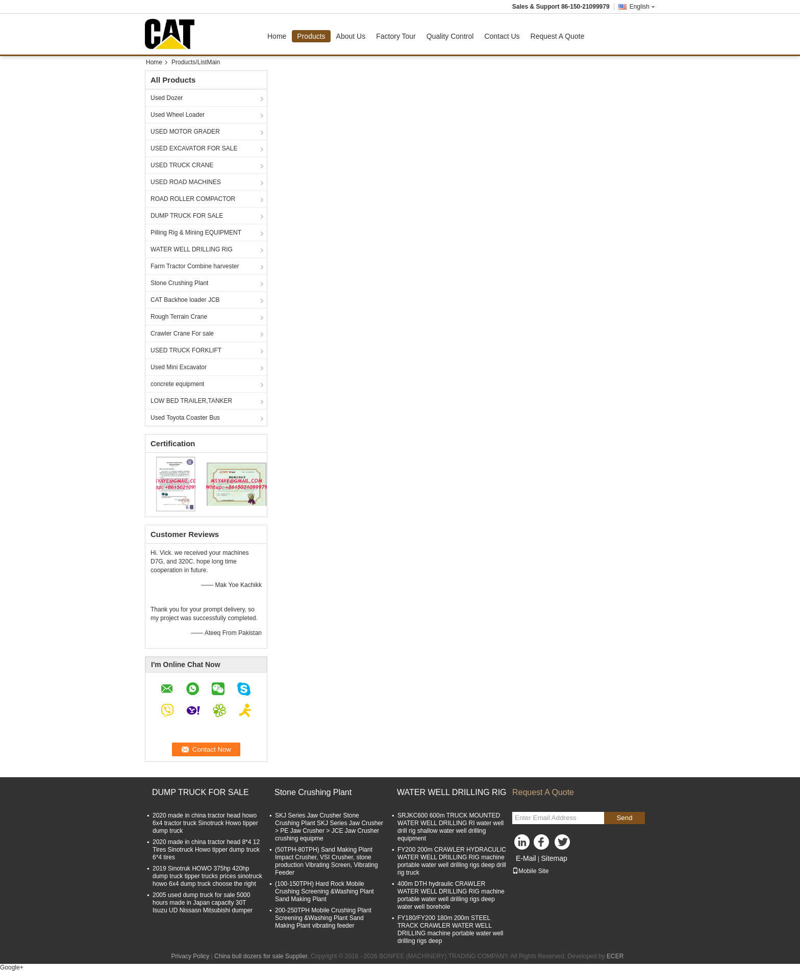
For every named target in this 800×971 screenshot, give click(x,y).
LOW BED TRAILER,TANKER (191, 400)
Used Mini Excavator (179, 367)
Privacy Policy (190, 956)
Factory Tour (396, 36)
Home (276, 36)
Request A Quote (558, 36)
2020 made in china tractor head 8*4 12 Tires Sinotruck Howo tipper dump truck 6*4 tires (206, 849)
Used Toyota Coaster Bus (185, 417)
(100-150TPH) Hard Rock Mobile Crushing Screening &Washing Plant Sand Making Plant (324, 891)
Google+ (11, 967)
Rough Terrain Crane (179, 316)
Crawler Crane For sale (182, 333)
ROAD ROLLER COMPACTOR (193, 198)
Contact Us (501, 36)
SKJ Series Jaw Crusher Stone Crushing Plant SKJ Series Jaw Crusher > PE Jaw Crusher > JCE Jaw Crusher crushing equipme (329, 827)
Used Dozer (167, 97)
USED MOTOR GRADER (185, 131)
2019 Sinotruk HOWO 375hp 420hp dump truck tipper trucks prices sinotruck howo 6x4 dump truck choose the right (207, 876)
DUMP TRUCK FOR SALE (187, 215)
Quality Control (450, 36)
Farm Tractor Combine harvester (195, 266)
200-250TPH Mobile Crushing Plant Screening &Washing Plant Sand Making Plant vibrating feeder (323, 918)
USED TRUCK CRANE (182, 165)
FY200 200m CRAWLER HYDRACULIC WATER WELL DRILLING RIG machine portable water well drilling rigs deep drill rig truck (451, 861)
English (642, 6)
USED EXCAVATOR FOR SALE (194, 148)
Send (624, 818)
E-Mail (526, 858)
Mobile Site (530, 871)
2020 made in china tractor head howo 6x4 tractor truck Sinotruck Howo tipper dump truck (205, 823)
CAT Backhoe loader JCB (185, 299)
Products (311, 36)
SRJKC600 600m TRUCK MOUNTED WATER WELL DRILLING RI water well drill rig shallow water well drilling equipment (450, 827)
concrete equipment (177, 384)
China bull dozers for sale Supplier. (262, 956)
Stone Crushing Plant (179, 283)
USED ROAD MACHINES (186, 182)
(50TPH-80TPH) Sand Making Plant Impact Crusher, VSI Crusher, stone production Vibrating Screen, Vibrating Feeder (326, 861)
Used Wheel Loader (178, 114)
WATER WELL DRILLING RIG (192, 249)
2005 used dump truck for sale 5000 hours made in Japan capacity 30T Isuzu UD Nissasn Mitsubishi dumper (203, 902)
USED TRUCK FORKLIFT (186, 350)
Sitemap (554, 858)
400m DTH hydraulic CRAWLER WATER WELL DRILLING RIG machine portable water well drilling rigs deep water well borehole (451, 895)
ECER (615, 956)
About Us (351, 36)
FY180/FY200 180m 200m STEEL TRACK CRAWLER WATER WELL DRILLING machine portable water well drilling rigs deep (450, 929)
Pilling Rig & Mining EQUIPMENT (196, 232)
